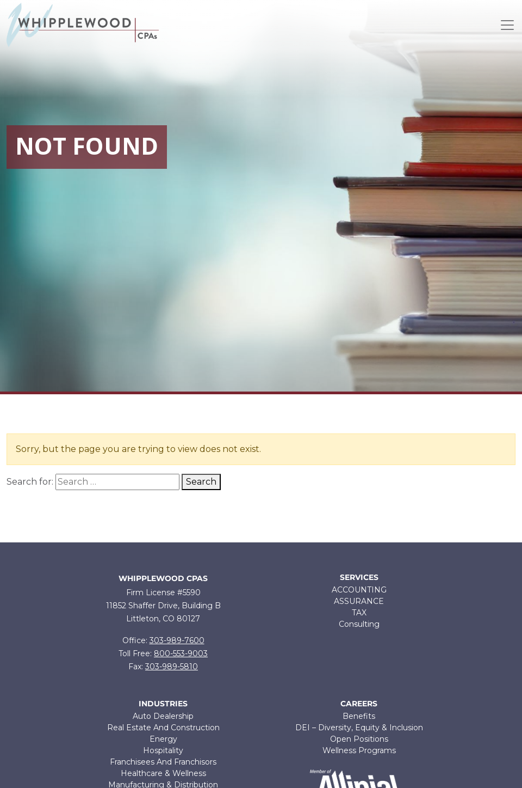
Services (359, 577)
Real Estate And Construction (163, 727)
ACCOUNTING (359, 590)
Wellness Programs (359, 750)
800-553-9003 (181, 653)
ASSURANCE (359, 601)
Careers (358, 703)
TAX (359, 613)
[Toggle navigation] (507, 25)
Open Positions (359, 739)
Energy (163, 739)
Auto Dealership (163, 716)
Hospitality (163, 750)
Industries (163, 703)
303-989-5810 (171, 666)
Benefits (359, 716)
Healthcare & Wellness (163, 773)
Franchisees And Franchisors (163, 762)
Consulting (359, 624)
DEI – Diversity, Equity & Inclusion (359, 727)
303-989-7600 (177, 640)
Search (201, 482)
